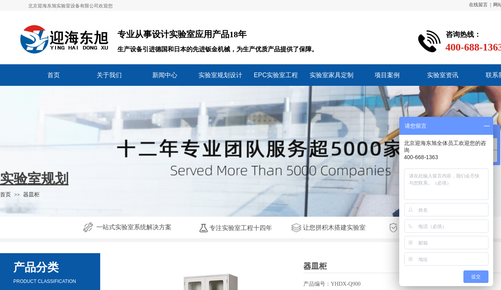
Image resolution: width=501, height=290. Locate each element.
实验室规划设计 (220, 75)
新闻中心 (164, 75)
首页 (53, 75)
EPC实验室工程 (276, 75)
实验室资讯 (442, 75)
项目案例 (387, 75)
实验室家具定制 (331, 75)
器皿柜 (31, 194)
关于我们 (109, 75)
